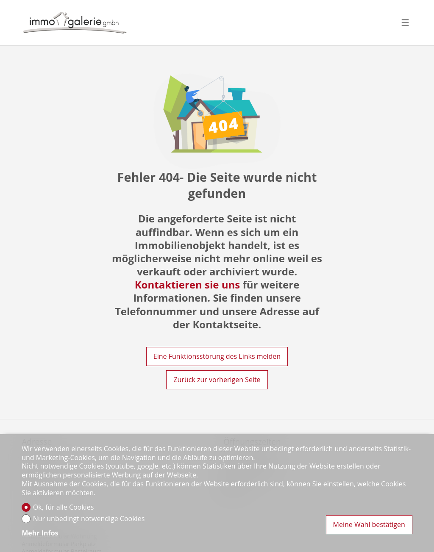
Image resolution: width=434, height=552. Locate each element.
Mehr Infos (40, 533)
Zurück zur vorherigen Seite (216, 379)
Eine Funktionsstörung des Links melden (217, 356)
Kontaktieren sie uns (187, 284)
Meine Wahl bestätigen (369, 524)
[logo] (75, 22)
